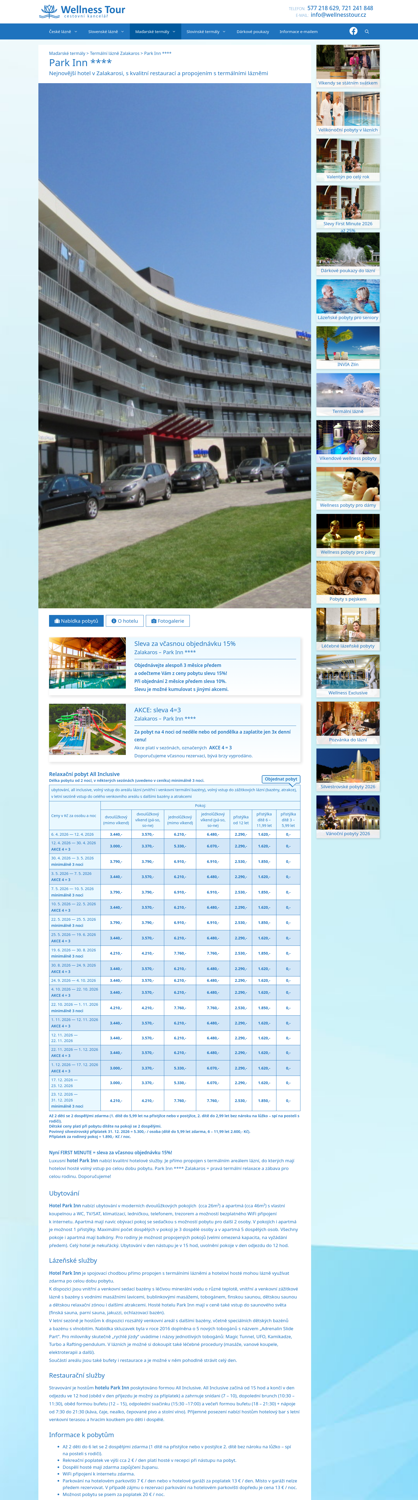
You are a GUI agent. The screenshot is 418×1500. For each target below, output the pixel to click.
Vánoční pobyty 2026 (348, 833)
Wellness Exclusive (348, 693)
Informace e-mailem (299, 31)
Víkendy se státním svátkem (348, 83)
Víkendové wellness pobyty (348, 458)
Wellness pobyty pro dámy (348, 505)
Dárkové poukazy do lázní (348, 270)
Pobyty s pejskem (347, 599)
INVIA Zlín (348, 364)
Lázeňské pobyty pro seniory (348, 317)
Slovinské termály (209, 31)
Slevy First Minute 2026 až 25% (348, 224)
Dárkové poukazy (253, 31)
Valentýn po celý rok (348, 177)
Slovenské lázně (109, 31)
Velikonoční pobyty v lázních (348, 130)
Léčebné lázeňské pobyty (348, 646)
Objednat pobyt (281, 779)
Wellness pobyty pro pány (348, 552)
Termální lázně (347, 411)
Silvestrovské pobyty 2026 (348, 786)
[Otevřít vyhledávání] (367, 31)
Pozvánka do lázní (348, 740)
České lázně (66, 31)
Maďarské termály (158, 31)
